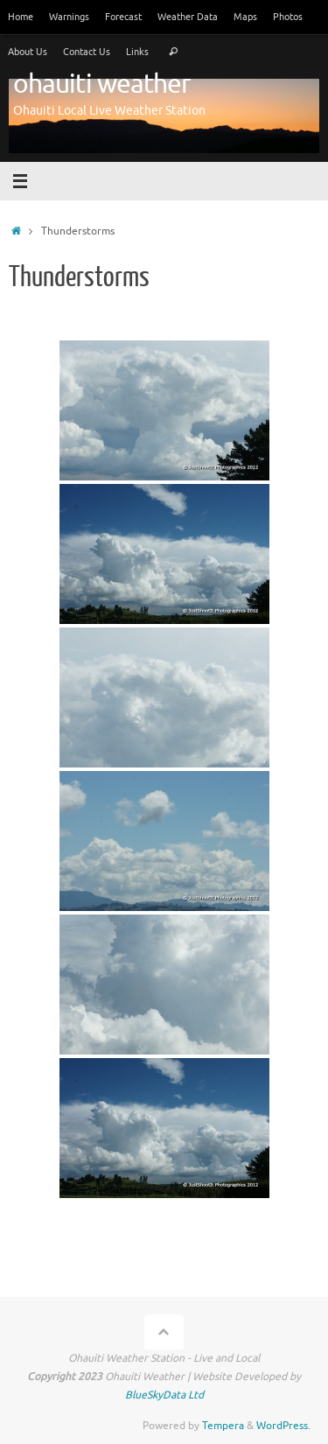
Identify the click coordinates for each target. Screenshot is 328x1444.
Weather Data (187, 17)
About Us (27, 52)
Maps (245, 17)
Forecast (123, 17)
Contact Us (86, 52)
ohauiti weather (102, 84)
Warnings (69, 17)
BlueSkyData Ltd (164, 1395)
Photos (288, 17)
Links (137, 52)
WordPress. (283, 1426)
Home (20, 17)
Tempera (223, 1426)
